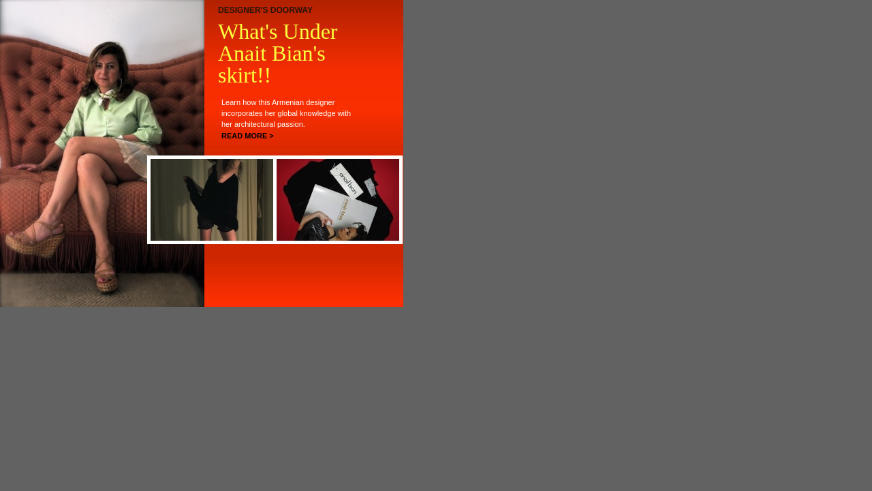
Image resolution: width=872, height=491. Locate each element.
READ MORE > (247, 136)
